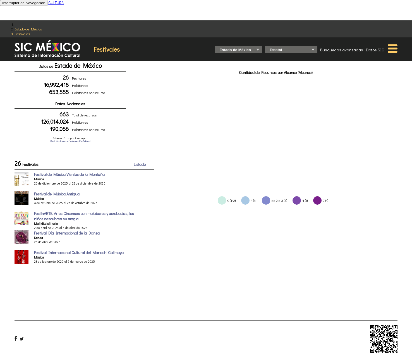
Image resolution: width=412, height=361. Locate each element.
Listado (140, 164)
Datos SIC (375, 49)
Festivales (22, 33)
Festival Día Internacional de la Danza (67, 233)
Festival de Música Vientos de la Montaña (69, 174)
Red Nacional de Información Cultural (70, 141)
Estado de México (28, 29)
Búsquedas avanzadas (341, 49)
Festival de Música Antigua (57, 194)
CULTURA (56, 2)
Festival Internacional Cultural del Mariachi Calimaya (79, 252)
